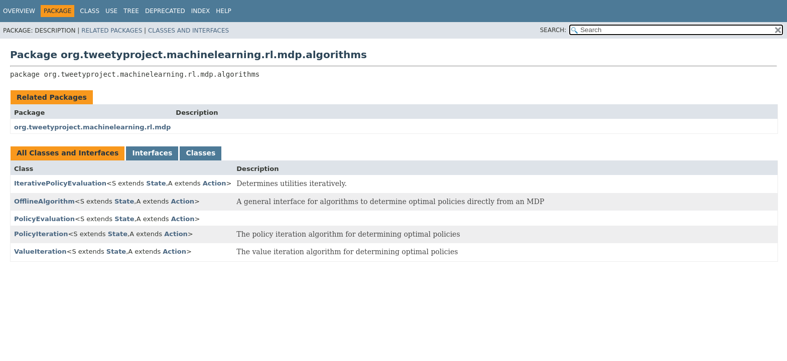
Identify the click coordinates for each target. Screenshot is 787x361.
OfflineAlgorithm (44, 201)
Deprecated (165, 11)
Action (214, 183)
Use (111, 11)
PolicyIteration (41, 234)
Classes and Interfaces (188, 30)
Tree (131, 11)
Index (200, 11)
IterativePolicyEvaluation (60, 183)
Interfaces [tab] (152, 153)
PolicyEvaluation (44, 219)
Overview (19, 11)
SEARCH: (553, 30)
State (156, 183)
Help (223, 11)
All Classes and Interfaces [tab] (67, 153)
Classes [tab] (200, 153)
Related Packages (111, 30)
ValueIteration (40, 251)
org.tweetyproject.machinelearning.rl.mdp (92, 127)
